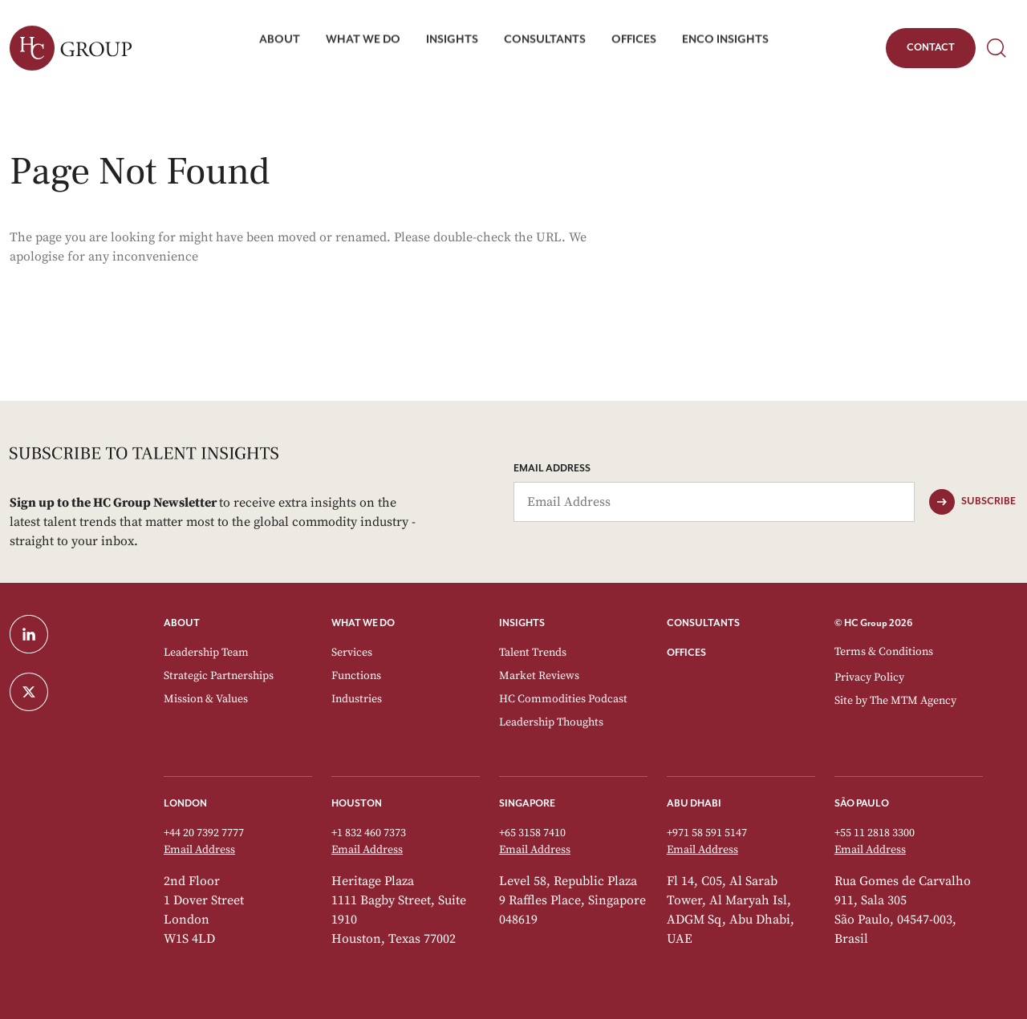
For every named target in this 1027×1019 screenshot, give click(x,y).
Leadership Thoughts (551, 722)
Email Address (552, 469)
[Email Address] (714, 502)
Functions (356, 676)
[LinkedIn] (77, 634)
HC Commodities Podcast (563, 699)
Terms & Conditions (883, 652)
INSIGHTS (522, 623)
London (185, 804)
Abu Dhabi (694, 804)
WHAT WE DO (363, 623)
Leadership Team (206, 652)
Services (351, 652)
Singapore (527, 804)
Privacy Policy (869, 677)
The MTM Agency (913, 700)
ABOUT (182, 623)
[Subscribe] (972, 501)
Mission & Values (206, 699)
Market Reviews (539, 676)
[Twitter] (77, 692)
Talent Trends (532, 652)
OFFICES (686, 653)
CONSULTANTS (703, 623)
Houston (356, 804)
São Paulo (861, 804)
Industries (356, 699)
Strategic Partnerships (219, 676)
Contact (930, 50)
